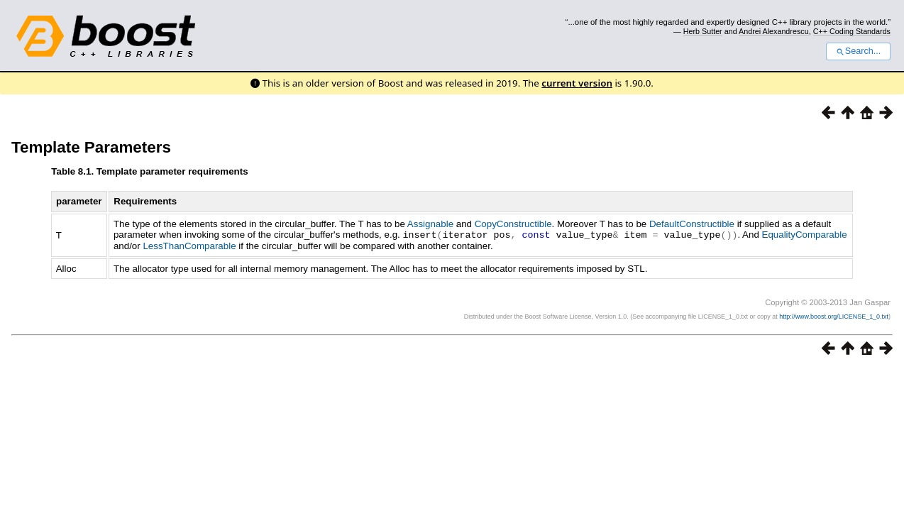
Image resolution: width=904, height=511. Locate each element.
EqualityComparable (804, 234)
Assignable (430, 224)
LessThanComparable (189, 245)
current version (576, 83)
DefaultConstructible (691, 224)
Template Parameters (91, 147)
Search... (858, 51)
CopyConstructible (513, 224)
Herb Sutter (702, 31)
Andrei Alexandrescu (774, 31)
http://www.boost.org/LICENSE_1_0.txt (833, 315)
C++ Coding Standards (852, 31)
